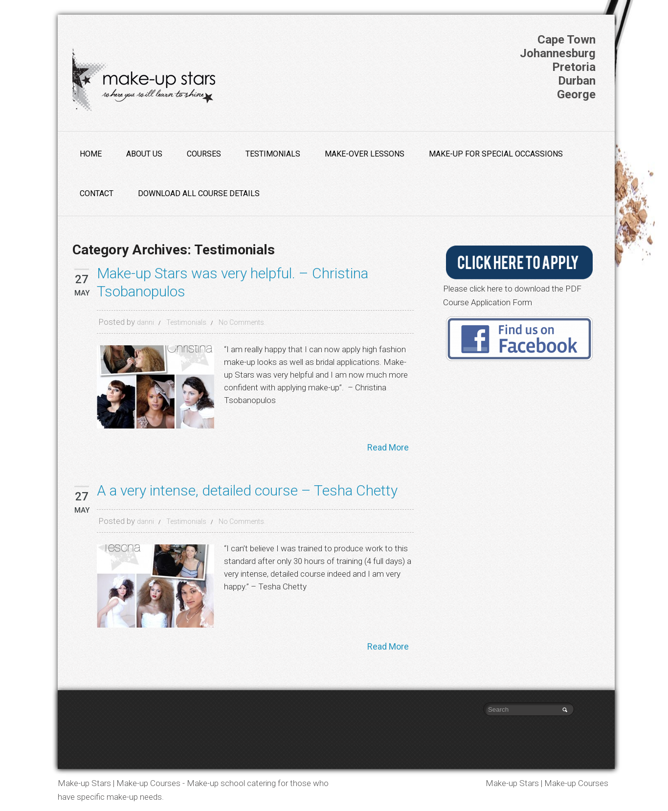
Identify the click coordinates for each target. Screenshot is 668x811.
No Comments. (242, 322)
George (576, 94)
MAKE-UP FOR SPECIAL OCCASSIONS (496, 153)
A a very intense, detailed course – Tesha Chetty (247, 490)
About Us (144, 153)
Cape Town (566, 39)
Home (91, 153)
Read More (388, 447)
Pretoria (574, 67)
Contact (96, 193)
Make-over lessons (364, 153)
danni (145, 322)
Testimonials (272, 153)
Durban (577, 81)
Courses (204, 153)
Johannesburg (558, 53)
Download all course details (199, 193)
